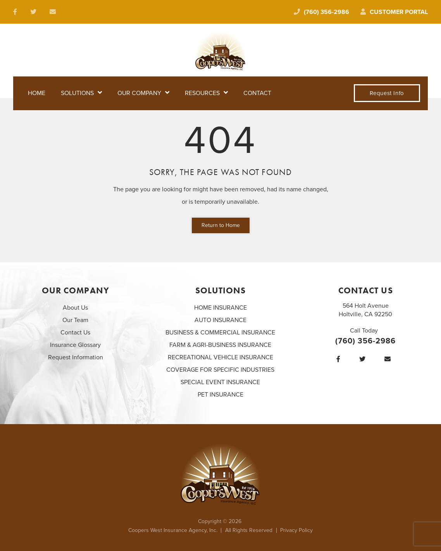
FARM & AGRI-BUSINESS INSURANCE (220, 345)
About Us (75, 308)
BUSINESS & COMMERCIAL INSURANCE (220, 332)
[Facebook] (340, 359)
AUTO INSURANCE (220, 320)
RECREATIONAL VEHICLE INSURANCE (220, 357)
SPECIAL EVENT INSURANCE (220, 382)
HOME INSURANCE (220, 308)
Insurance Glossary (75, 345)
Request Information (75, 357)
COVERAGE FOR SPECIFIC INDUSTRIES (220, 370)
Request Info (387, 93)
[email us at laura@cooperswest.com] (55, 12)
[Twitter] (364, 359)
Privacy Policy (296, 530)
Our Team (75, 320)
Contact (257, 93)
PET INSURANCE (220, 395)
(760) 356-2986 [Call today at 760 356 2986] (321, 12)
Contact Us (75, 332)
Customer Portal (394, 12)
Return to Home (221, 225)
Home (36, 93)
